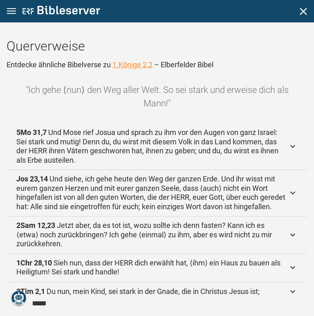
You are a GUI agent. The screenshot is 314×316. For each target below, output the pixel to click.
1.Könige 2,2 (132, 64)
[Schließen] (303, 11)
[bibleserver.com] (61, 11)
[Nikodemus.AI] (18, 298)
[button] (11, 11)
